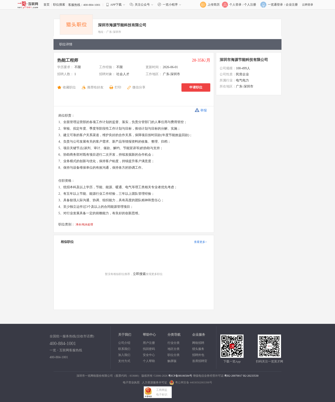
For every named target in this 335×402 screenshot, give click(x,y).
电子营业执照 (131, 382)
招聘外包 (198, 355)
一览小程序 (169, 4)
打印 (118, 87)
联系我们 (124, 349)
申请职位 (195, 87)
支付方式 (124, 361)
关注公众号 (142, 4)
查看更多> (200, 242)
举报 (201, 110)
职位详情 (65, 44)
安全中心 (149, 355)
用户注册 (149, 343)
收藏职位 (69, 87)
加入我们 (124, 355)
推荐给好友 (95, 87)
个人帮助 (149, 361)
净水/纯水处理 (84, 224)
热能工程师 (67, 60)
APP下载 (116, 4)
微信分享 (138, 87)
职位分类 (174, 355)
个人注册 (250, 4)
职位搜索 (59, 4)
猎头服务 (198, 349)
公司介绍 (124, 343)
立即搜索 (139, 274)
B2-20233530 (250, 375)
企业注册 (292, 4)
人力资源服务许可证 (154, 382)
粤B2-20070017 (233, 375)
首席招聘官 (199, 361)
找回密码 (149, 349)
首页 (47, 4)
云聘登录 (307, 4)
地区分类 (174, 349)
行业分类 (174, 343)
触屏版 (172, 361)
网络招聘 (198, 343)
